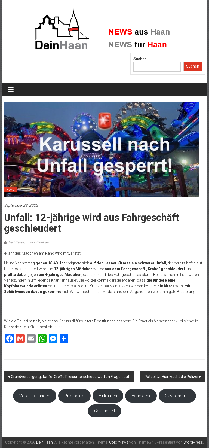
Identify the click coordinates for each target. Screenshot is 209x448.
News (10, 189)
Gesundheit (104, 410)
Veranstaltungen (34, 395)
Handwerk (140, 395)
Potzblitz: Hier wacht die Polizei (171, 376)
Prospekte (74, 395)
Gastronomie (177, 395)
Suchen (140, 59)
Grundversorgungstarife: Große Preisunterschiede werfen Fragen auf (70, 376)
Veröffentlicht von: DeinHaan (29, 242)
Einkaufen (108, 395)
